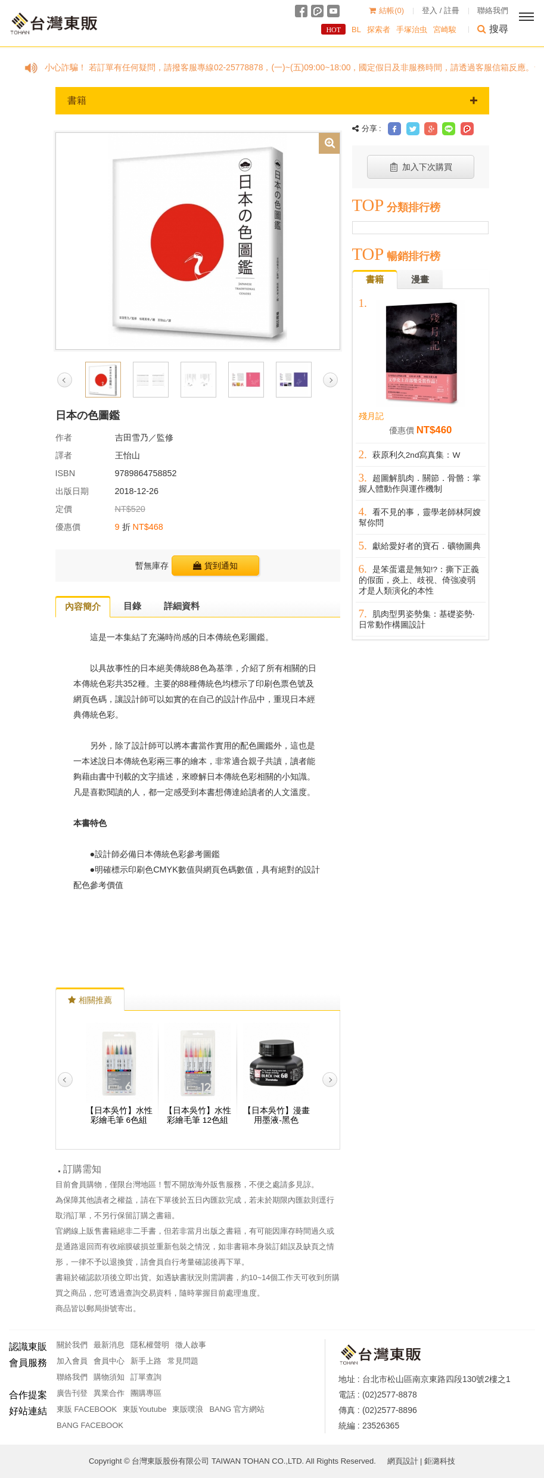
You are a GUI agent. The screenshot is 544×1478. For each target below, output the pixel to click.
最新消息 (109, 1344)
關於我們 (72, 1344)
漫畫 (420, 279)
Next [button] (330, 379)
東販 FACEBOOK (87, 1409)
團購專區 (145, 1393)
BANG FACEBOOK (90, 1425)
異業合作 (109, 1393)
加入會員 (72, 1360)
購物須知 (109, 1377)
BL (356, 29)
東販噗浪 (187, 1409)
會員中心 (109, 1360)
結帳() (386, 10)
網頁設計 (402, 1461)
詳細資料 (182, 606)
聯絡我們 (492, 10)
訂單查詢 (145, 1377)
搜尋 (492, 29)
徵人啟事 (190, 1344)
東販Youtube (144, 1409)
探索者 (378, 29)
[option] (198, 240)
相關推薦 (90, 1000)
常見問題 (182, 1360)
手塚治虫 (411, 29)
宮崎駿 (444, 29)
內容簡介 (83, 606)
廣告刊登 (72, 1393)
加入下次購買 (420, 167)
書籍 (272, 100)
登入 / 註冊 (440, 10)
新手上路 (145, 1360)
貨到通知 (215, 565)
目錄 (132, 606)
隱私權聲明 (149, 1344)
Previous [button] (64, 379)
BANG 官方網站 (236, 1409)
